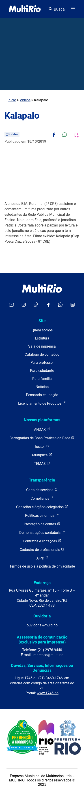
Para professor (42, 362)
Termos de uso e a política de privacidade (42, 566)
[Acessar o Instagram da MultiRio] (23, 305)
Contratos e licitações (42, 541)
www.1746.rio (47, 693)
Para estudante (42, 370)
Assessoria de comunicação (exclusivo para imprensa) (42, 639)
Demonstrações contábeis (42, 532)
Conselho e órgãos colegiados (42, 506)
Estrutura (42, 338)
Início (12, 100)
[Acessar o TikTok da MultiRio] (36, 305)
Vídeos (25, 100)
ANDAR (42, 429)
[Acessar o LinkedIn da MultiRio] (72, 305)
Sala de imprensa (42, 346)
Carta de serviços (42, 489)
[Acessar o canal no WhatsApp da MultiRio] (60, 305)
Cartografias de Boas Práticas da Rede (42, 437)
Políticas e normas (42, 515)
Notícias (42, 387)
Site (42, 320)
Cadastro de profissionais (42, 549)
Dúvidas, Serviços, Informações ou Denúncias (42, 668)
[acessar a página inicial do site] (25, 9)
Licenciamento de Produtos (42, 403)
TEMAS (42, 463)
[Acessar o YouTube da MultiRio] (11, 305)
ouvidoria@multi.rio (42, 625)
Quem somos (42, 330)
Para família (42, 379)
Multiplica (42, 455)
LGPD (42, 558)
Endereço (42, 582)
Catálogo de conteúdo (42, 354)
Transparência (42, 480)
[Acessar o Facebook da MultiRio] (48, 305)
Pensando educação (42, 395)
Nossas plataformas (42, 419)
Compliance (42, 498)
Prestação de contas (42, 523)
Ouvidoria (42, 616)
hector (42, 446)
